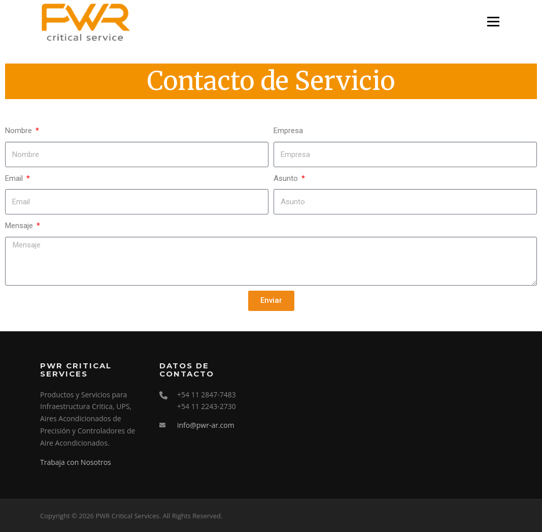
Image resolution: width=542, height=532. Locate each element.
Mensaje (20, 225)
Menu (493, 21)
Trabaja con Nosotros (75, 462)
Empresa (288, 130)
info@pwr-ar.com (205, 425)
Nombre (19, 130)
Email (15, 178)
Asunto (287, 178)
